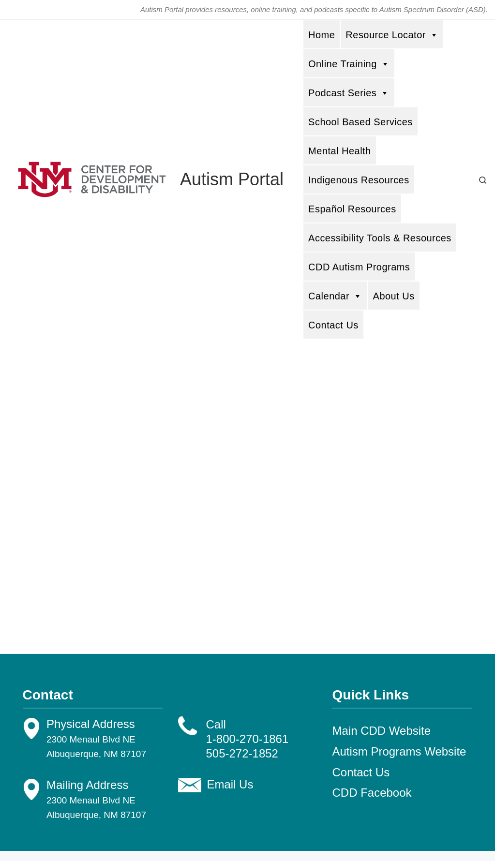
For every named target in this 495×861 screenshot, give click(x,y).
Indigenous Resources (358, 180)
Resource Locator (391, 34)
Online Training (349, 63)
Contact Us (333, 325)
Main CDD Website (381, 730)
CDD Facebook (371, 792)
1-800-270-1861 (247, 738)
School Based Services (360, 122)
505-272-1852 (242, 753)
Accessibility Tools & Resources (379, 238)
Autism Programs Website (399, 751)
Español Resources (352, 209)
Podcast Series (349, 92)
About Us (394, 296)
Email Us (230, 784)
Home (321, 35)
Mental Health (339, 151)
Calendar (335, 296)
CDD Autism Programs (359, 267)
